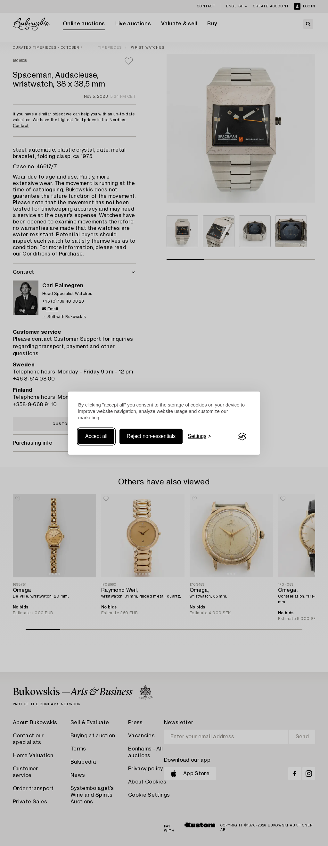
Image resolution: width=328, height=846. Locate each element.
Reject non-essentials (151, 436)
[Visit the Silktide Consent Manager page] (242, 436)
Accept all (96, 436)
